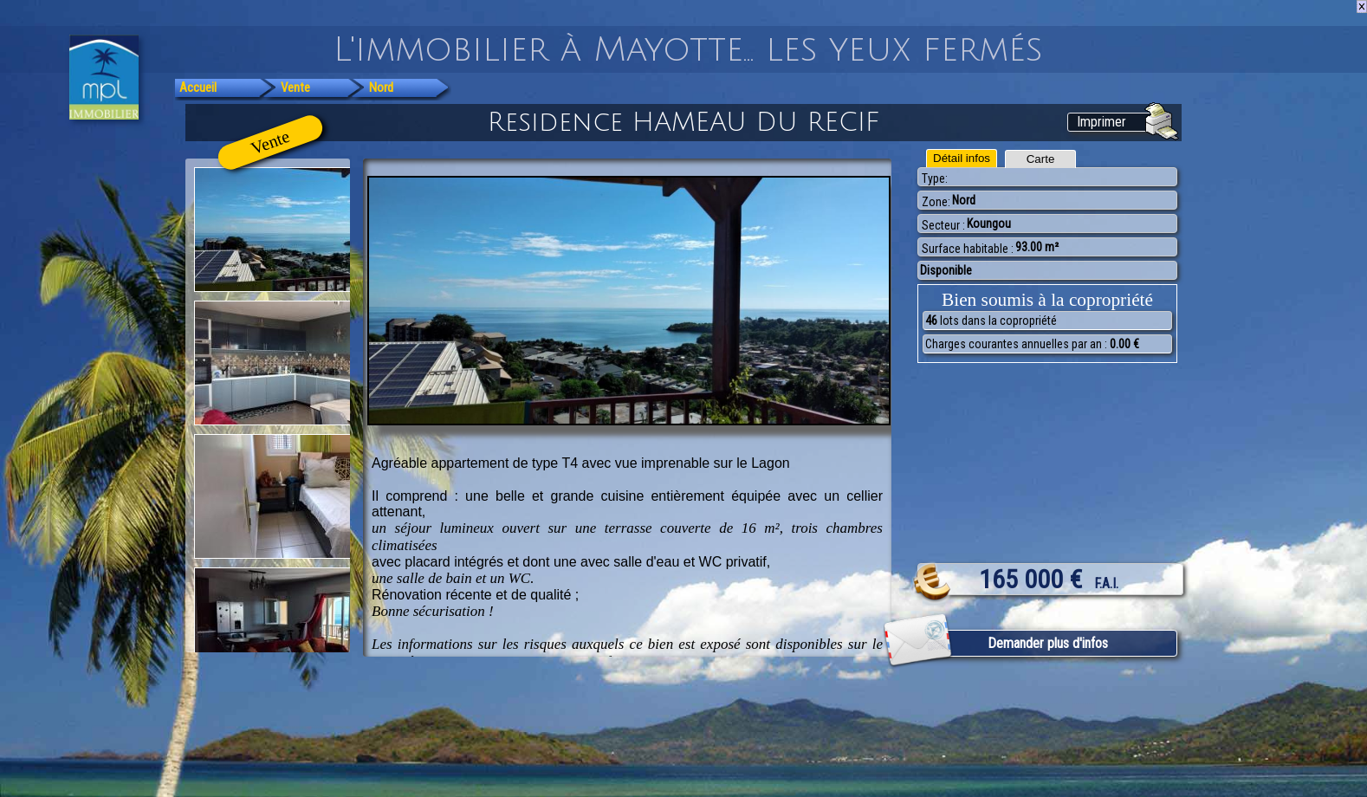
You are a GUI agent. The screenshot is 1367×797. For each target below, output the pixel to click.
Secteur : (943, 225)
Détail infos (961, 158)
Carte (1041, 158)
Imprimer (1101, 121)
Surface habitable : (968, 249)
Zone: (936, 202)
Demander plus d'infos (1048, 643)
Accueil (198, 87)
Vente (295, 87)
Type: (935, 178)
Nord (381, 87)
